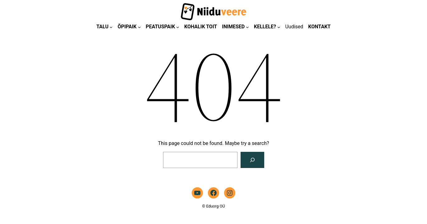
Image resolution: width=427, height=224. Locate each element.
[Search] (252, 160)
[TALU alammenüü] (111, 27)
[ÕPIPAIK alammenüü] (139, 27)
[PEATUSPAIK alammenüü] (177, 27)
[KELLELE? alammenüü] (278, 27)
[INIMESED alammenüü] (247, 27)
